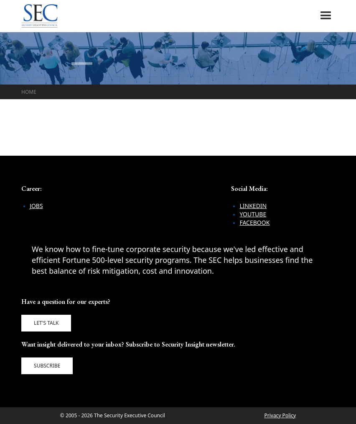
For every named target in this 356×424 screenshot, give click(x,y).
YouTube (252, 214)
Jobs (36, 206)
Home (28, 91)
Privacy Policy (280, 415)
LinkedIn (253, 206)
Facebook (254, 222)
